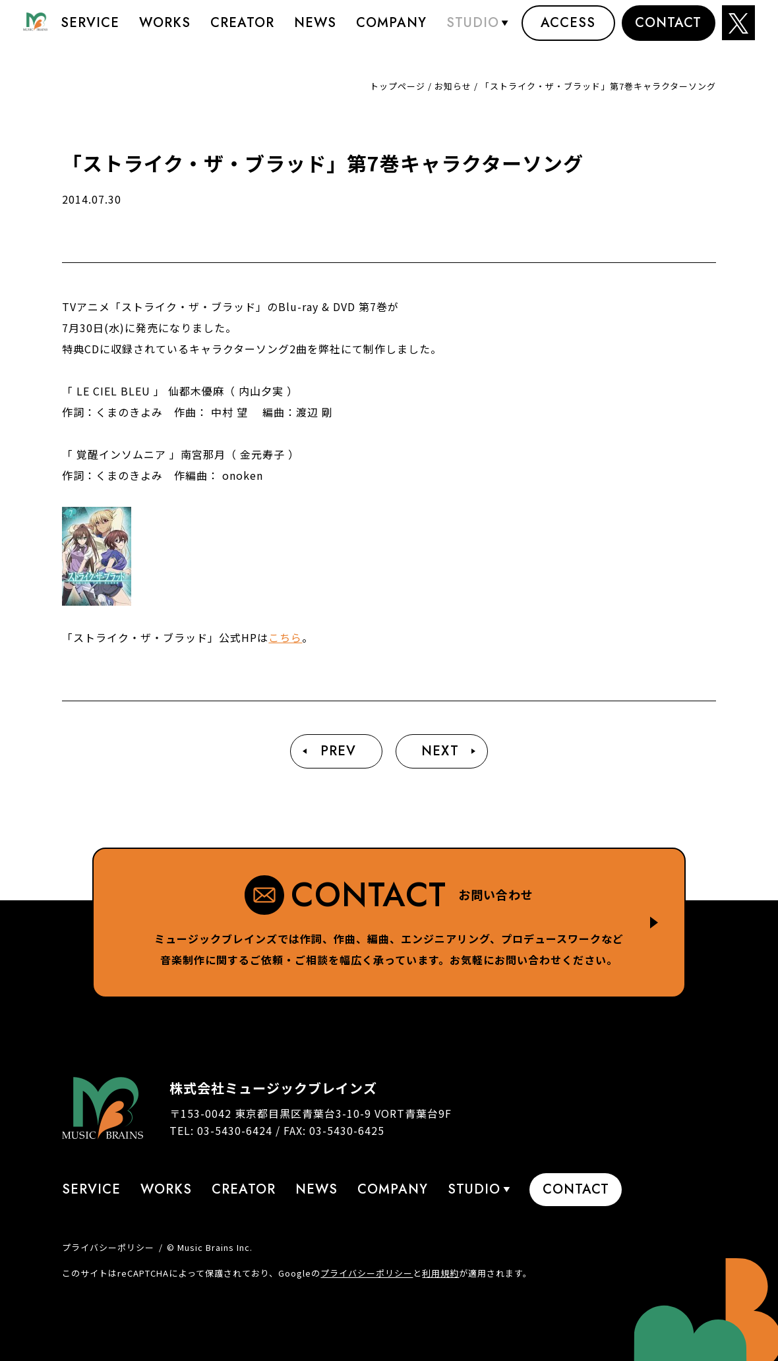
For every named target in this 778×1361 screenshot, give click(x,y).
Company (391, 29)
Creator (242, 29)
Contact (668, 29)
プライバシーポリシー (108, 1247)
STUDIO (472, 29)
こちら (285, 637)
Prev (338, 751)
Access (568, 29)
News (315, 29)
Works (165, 29)
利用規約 (440, 1273)
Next (440, 751)
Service (90, 29)
